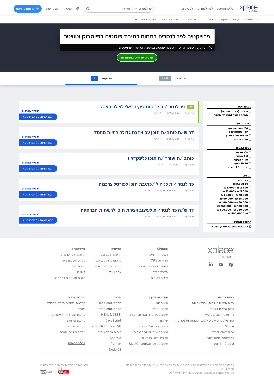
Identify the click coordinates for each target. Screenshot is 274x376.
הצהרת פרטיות (48, 365)
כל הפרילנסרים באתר (107, 266)
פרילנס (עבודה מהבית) (234, 111)
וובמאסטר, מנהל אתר (220, 338)
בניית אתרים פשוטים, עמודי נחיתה (213, 303)
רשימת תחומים (158, 255)
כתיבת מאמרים (75, 326)
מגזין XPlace (159, 260)
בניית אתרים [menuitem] (252, 19)
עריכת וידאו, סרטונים (155, 338)
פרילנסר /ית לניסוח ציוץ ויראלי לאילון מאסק (142, 107)
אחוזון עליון (114, 272)
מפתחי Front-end (109, 309)
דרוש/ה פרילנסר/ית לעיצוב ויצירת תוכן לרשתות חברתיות (137, 210)
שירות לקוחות (159, 278)
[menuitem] (78, 8)
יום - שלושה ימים (238, 132)
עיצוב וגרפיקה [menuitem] (230, 19)
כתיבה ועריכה (185, 47)
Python (116, 344)
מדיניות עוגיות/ (64, 365)
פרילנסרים (173, 78)
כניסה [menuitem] (68, 8)
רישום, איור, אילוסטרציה (153, 326)
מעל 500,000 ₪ (238, 213)
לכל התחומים (76, 343)
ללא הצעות (241, 152)
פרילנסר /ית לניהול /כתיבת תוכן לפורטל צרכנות (146, 184)
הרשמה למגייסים (110, 255)
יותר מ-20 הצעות (238, 167)
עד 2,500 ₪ (240, 184)
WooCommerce (223, 332)
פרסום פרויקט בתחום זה (137, 57)
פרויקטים (101, 78)
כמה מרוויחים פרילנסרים (153, 266)
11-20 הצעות (240, 163)
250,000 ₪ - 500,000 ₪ (232, 209)
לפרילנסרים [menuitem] (205, 8)
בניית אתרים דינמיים (222, 309)
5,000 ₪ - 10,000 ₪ (235, 191)
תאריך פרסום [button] (243, 123)
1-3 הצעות (241, 156)
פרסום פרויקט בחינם (108, 260)
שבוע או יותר (240, 139)
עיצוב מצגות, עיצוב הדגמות (151, 332)
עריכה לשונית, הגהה (72, 332)
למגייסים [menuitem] (187, 8)
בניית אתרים (226, 297)
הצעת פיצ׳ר (160, 272)
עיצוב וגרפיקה (158, 297)
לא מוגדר (242, 180)
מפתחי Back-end (109, 303)
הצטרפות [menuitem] (52, 8)
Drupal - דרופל (224, 344)
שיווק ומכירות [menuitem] (170, 19)
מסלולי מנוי (78, 266)
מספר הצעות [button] (243, 148)
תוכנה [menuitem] (212, 19)
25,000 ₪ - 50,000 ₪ (234, 198)
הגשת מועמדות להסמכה (69, 278)
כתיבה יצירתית (76, 321)
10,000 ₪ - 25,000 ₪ (234, 195)
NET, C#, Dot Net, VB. (106, 326)
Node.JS (115, 350)
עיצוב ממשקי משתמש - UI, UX (148, 344)
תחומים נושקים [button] (242, 222)
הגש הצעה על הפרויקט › (38, 117)
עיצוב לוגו (162, 303)
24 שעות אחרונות (237, 128)
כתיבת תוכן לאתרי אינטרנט (68, 315)
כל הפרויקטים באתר (72, 260)
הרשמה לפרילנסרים (73, 255)
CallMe (80, 272)
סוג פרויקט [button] (244, 106)
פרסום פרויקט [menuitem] (27, 8)
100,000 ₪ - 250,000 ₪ (232, 206)
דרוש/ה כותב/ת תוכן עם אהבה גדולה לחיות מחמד (144, 132)
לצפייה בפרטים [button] (30, 111)
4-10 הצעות (241, 159)
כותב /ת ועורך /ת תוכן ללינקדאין (161, 158)
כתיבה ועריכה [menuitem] (193, 19)
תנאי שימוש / (80, 365)
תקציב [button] (247, 175)
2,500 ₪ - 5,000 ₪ (236, 187)
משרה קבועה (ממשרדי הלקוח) (230, 115)
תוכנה (117, 297)
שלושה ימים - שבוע (237, 135)
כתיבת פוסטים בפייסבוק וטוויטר (229, 226)
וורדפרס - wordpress (219, 315)
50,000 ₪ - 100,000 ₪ (233, 202)
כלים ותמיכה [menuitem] (225, 8)
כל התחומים (204, 47)
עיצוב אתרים (160, 309)
